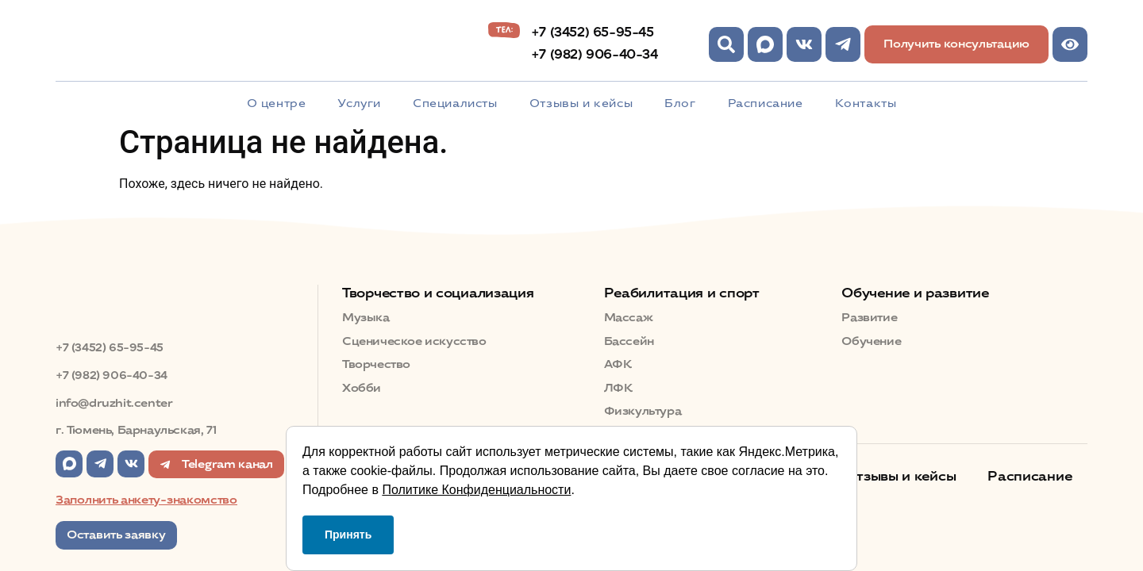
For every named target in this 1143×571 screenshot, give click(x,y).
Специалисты (455, 103)
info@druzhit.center (114, 403)
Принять (348, 534)
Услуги (359, 103)
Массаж (628, 317)
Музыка (366, 317)
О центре (276, 103)
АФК (618, 364)
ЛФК (618, 388)
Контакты (866, 103)
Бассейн (629, 341)
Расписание (765, 103)
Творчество (376, 364)
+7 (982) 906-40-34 (594, 54)
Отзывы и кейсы (581, 103)
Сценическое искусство (414, 341)
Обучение (871, 341)
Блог (679, 103)
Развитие (869, 317)
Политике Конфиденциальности (476, 489)
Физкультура (643, 411)
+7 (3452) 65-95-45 (592, 32)
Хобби (361, 388)
